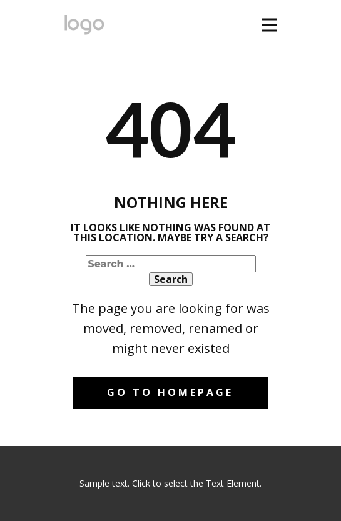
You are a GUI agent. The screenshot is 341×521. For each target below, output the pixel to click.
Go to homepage (170, 392)
